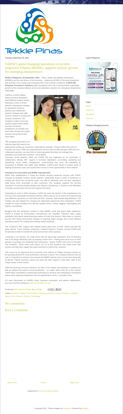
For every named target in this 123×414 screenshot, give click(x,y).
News (7, 296)
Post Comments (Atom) (48, 391)
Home (43, 382)
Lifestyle (74, 293)
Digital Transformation (29, 293)
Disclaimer (90, 114)
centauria (67, 408)
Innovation (65, 293)
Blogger (85, 408)
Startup (27, 296)
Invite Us (89, 118)
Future (57, 293)
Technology (35, 296)
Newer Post (12, 382)
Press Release (17, 296)
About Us (89, 110)
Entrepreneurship (46, 293)
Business (15, 293)
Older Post (74, 382)
